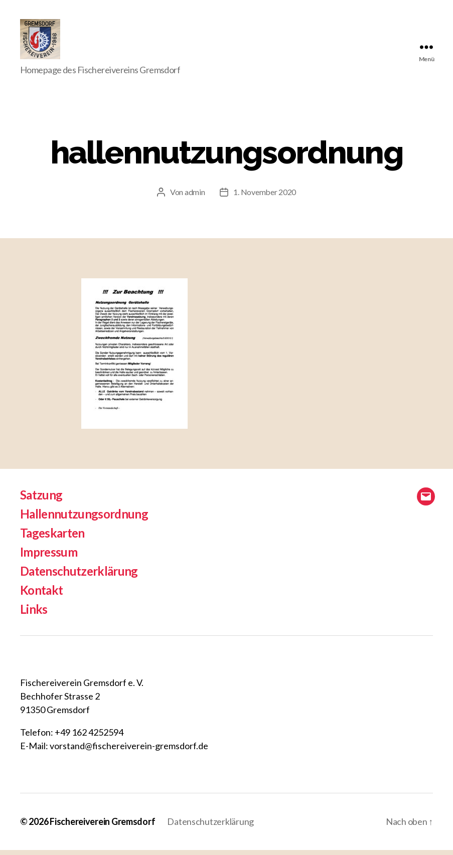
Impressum (48, 557)
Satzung (41, 499)
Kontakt (41, 595)
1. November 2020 (264, 197)
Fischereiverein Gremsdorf (102, 826)
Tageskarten (52, 538)
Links (34, 614)
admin (195, 197)
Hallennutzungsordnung (84, 518)
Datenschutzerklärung (79, 576)
